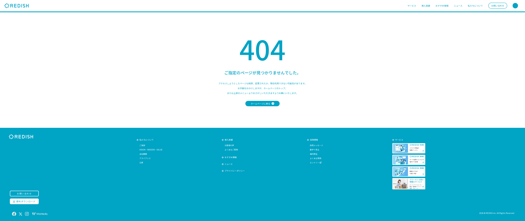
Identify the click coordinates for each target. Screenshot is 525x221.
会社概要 (143, 154)
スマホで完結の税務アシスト (414, 149)
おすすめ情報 (442, 5)
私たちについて (475, 5)
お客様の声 (229, 145)
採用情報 (314, 139)
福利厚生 (313, 154)
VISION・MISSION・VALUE (150, 149)
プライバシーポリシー (235, 170)
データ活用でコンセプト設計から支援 (417, 161)
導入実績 (425, 5)
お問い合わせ (497, 5)
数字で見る (314, 149)
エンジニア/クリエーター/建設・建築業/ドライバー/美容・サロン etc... (416, 186)
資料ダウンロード (24, 201)
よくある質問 (315, 158)
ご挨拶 (142, 145)
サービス (411, 5)
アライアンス (145, 158)
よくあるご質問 (231, 149)
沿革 (141, 162)
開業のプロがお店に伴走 (414, 172)
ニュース (458, 5)
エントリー (315, 162)
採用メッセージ (316, 145)
